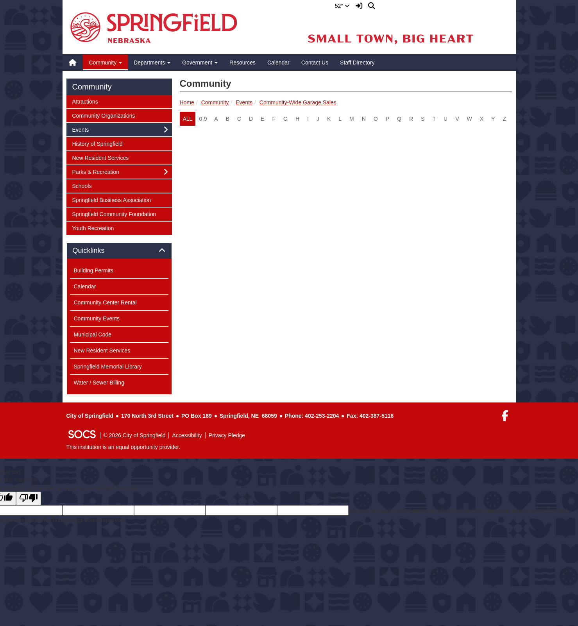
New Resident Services (100, 157)
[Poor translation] (28, 498)
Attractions (85, 101)
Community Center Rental (105, 302)
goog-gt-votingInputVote (93, 520)
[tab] (119, 251)
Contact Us (314, 62)
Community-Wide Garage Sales (297, 102)
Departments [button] (152, 62)
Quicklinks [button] (97, 250)
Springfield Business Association (111, 199)
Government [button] (200, 62)
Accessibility (187, 435)
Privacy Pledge (227, 435)
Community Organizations (103, 115)
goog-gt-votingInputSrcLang (385, 510)
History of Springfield (97, 143)
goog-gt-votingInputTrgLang (459, 510)
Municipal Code (93, 334)
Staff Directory (357, 62)
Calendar (278, 62)
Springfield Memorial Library (108, 366)
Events (244, 102)
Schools (82, 185)
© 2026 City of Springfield (135, 435)
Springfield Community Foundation (114, 213)
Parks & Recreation (96, 171)
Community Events (97, 318)
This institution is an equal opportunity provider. (123, 447)
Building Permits (93, 270)
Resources (242, 62)
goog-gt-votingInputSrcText (531, 510)
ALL (188, 119)
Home (187, 102)
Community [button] (105, 62)
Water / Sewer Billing (99, 382)
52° (342, 6)
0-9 (203, 119)
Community (215, 102)
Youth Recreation (93, 227)
